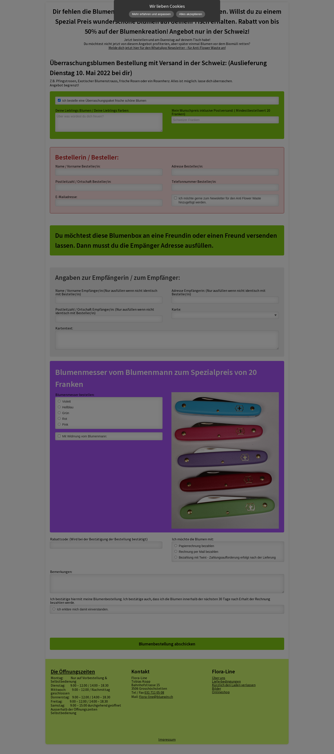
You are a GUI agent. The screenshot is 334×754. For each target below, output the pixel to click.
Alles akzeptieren (190, 14)
